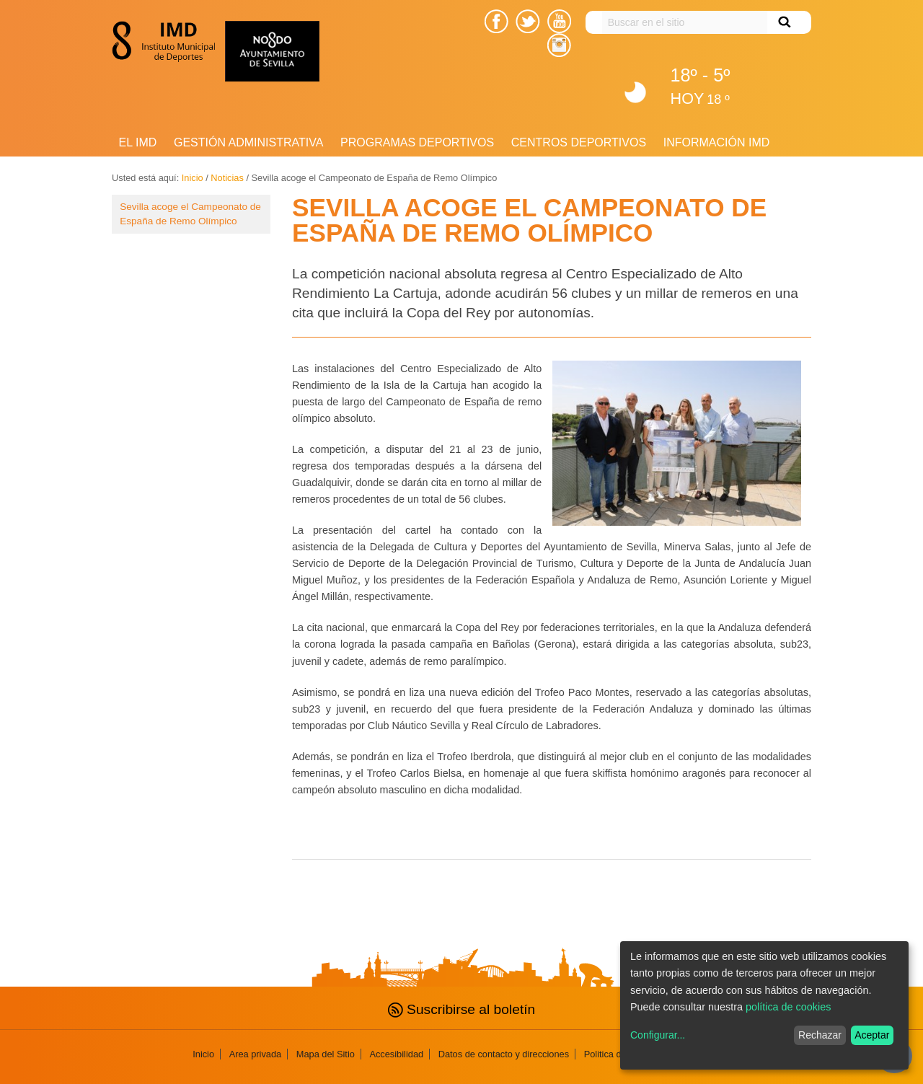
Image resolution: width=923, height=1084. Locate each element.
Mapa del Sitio (325, 1054)
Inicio (192, 177)
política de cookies (788, 1007)
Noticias (227, 177)
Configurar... (657, 1035)
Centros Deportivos (578, 142)
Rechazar (820, 1035)
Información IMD (716, 142)
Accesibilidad (396, 1054)
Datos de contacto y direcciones (503, 1054)
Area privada (255, 1054)
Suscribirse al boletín (461, 1009)
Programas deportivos (417, 142)
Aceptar (871, 1035)
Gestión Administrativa (248, 142)
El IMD (138, 142)
